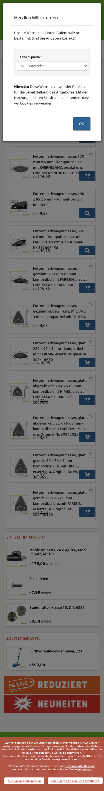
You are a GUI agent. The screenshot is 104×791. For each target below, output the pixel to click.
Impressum (84, 769)
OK (81, 123)
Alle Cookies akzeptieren (24, 781)
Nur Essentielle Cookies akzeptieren (75, 781)
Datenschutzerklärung (80, 766)
